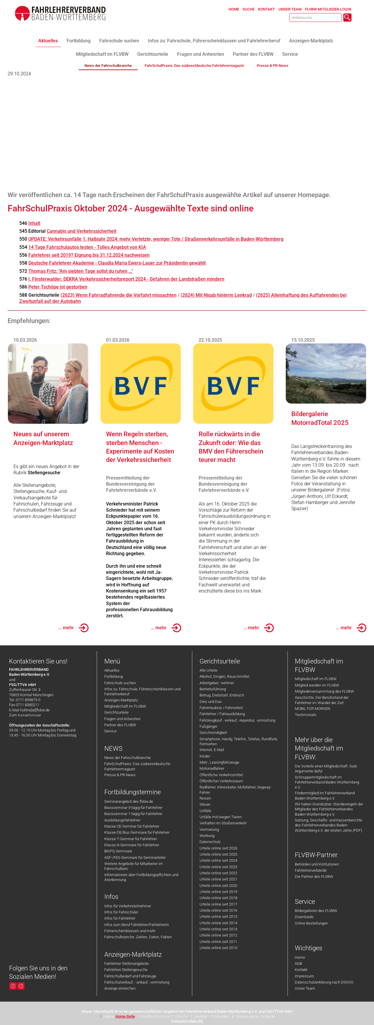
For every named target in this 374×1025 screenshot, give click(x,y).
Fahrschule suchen (120, 683)
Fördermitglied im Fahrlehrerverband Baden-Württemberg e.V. (325, 795)
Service (110, 731)
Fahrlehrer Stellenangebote (126, 963)
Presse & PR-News (120, 775)
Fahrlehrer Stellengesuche (126, 969)
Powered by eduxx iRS (187, 1021)
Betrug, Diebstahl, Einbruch (222, 695)
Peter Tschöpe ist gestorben (57, 287)
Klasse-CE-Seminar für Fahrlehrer (131, 826)
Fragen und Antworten (122, 719)
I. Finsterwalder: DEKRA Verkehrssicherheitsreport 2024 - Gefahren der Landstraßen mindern (126, 279)
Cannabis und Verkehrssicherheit (81, 231)
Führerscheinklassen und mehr (129, 931)
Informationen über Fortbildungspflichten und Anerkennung (141, 877)
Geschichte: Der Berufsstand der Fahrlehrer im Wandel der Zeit (322, 700)
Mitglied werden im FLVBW (317, 685)
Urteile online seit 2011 (218, 941)
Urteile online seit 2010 (218, 948)
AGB (298, 963)
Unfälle (205, 811)
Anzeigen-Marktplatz (121, 700)
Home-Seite (125, 1016)
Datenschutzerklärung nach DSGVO (324, 982)
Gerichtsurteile (116, 712)
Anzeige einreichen (120, 988)
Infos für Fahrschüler (121, 912)
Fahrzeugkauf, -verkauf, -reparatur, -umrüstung (237, 720)
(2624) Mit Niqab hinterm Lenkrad (216, 295)
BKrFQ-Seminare (118, 851)
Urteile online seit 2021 (218, 879)
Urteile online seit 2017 (218, 904)
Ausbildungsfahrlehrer (122, 820)
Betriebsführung (213, 689)
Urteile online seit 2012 (218, 935)
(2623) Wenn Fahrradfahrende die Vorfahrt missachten (118, 295)
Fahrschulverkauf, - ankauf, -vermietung (136, 982)
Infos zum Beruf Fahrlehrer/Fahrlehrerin (136, 924)
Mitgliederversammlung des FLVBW (324, 691)
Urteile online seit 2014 (218, 923)
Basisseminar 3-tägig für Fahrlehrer (133, 807)
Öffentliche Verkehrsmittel (221, 775)
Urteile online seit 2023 (218, 867)
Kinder (205, 756)
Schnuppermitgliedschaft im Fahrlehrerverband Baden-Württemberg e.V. (327, 782)
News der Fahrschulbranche (127, 757)
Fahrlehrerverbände (311, 870)
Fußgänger (208, 726)
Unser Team (305, 988)
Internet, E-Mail (212, 750)
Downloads (304, 917)
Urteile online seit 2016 (218, 910)
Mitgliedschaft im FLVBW (125, 706)
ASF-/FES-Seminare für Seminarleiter (135, 857)
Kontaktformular (29, 715)
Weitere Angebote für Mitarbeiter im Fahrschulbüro (133, 866)
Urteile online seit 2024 (218, 860)
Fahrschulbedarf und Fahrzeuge (130, 976)
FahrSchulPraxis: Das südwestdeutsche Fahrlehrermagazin (137, 766)
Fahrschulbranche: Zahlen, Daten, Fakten (138, 937)
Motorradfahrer (212, 768)
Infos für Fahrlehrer (119, 918)
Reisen (205, 798)
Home (300, 957)
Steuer (205, 804)
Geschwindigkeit (213, 732)
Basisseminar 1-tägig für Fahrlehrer (133, 814)
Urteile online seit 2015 (218, 916)
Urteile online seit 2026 (218, 848)
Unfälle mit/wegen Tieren (221, 817)
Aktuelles (112, 670)
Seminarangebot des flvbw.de (128, 801)
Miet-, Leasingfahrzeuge (219, 762)
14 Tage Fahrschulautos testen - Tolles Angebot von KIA (87, 247)
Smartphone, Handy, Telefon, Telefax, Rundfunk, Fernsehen (239, 741)
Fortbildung (113, 676)
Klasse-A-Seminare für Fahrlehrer (131, 845)
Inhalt (34, 223)
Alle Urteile (208, 670)
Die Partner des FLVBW (314, 876)
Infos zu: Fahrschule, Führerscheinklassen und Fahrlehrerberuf (142, 691)
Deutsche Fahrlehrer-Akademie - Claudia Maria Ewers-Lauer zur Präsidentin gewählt (117, 263)
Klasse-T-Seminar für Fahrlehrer (130, 839)
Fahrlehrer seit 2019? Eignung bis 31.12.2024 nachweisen (89, 255)
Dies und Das (211, 701)
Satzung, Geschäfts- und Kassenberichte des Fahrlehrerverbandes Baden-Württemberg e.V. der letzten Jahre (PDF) (328, 825)
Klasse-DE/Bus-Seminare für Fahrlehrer (136, 832)
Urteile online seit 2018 (218, 898)
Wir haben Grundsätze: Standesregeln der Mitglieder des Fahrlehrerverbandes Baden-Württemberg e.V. (329, 809)
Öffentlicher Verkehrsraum (221, 781)
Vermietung (209, 829)
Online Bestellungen (311, 923)
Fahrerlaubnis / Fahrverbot (221, 708)
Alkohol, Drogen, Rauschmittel (224, 676)
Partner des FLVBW (120, 725)
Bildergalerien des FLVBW (316, 910)
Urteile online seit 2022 (218, 873)
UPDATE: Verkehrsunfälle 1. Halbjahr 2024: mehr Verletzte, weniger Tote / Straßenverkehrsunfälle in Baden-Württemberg (155, 239)
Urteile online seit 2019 (218, 892)
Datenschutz (210, 842)
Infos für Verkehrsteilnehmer (127, 906)
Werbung (207, 835)
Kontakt (301, 969)
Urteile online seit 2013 (218, 929)
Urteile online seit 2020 (218, 885)
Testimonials (305, 715)
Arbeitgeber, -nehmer (217, 683)
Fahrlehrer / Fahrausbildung (222, 714)
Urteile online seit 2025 (218, 854)
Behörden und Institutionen (317, 864)
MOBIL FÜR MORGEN (312, 708)
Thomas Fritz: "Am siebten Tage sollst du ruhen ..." (80, 271)
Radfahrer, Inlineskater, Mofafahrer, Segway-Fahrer (235, 789)
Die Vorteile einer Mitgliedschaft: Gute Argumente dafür (326, 768)
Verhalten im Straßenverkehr (223, 823)
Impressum (304, 976)
